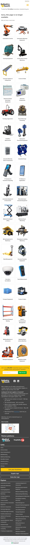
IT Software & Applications (6, 531)
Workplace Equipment (20, 531)
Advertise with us (4, 461)
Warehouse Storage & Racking (22, 516)
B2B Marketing (4, 454)
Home (2, 447)
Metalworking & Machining (22, 494)
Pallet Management (20, 502)
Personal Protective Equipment (22, 505)
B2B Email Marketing (5, 457)
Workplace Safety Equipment (22, 533)
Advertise (27, 1)
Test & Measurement (20, 509)
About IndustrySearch (5, 452)
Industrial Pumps (4, 524)
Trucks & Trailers (19, 514)
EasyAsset (16, 411)
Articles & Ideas (4, 450)
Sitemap (2, 466)
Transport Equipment (20, 512)
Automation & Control (5, 483)
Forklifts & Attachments (6, 514)
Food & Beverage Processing (7, 511)
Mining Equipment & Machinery (22, 496)
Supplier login (15, 473)
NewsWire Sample (5, 459)
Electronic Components (6, 507)
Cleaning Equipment (5, 489)
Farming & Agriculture (5, 509)
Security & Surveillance (21, 507)
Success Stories (4, 463)
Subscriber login (15, 477)
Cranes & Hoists (4, 500)
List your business (15, 470)
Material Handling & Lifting (21, 491)
